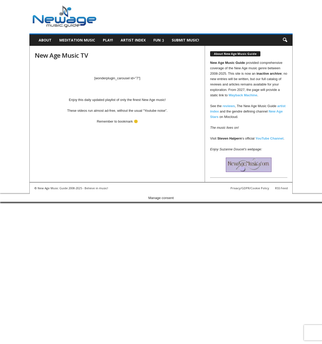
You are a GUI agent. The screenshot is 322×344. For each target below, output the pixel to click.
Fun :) (158, 40)
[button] (285, 40)
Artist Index (133, 40)
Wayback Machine (243, 95)
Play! (108, 40)
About (45, 40)
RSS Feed (281, 188)
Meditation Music (77, 40)
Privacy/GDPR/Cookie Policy (249, 188)
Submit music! (185, 40)
